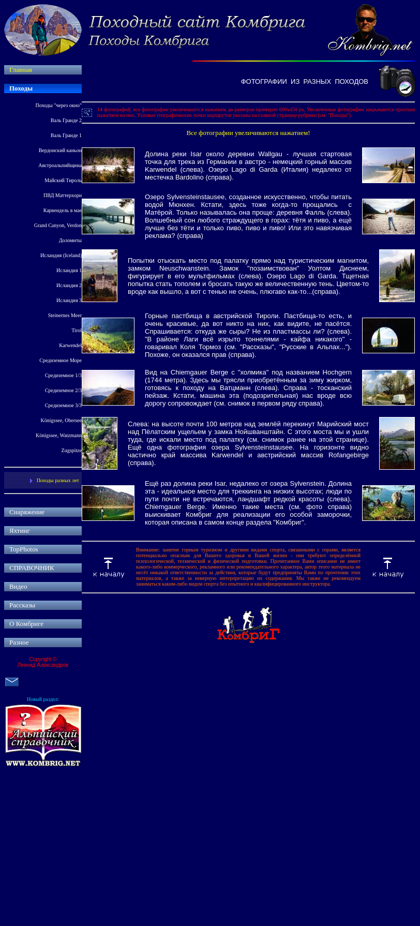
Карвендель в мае (62, 210)
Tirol (76, 330)
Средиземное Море (60, 360)
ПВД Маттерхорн (62, 195)
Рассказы (22, 605)
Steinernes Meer (65, 315)
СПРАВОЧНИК (31, 568)
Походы (21, 88)
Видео (18, 586)
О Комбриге (26, 624)
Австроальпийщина (60, 165)
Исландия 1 (69, 270)
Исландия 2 (69, 285)
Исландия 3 (69, 300)
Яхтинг (19, 530)
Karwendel (70, 345)
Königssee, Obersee (61, 420)
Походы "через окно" (59, 105)
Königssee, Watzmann (59, 435)
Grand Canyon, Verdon (58, 225)
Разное (19, 642)
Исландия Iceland (61, 255)
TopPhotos (23, 549)
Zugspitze (72, 450)
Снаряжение (26, 512)
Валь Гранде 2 (66, 120)
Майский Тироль (63, 180)
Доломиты (70, 240)
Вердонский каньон (60, 150)
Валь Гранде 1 (66, 135)
